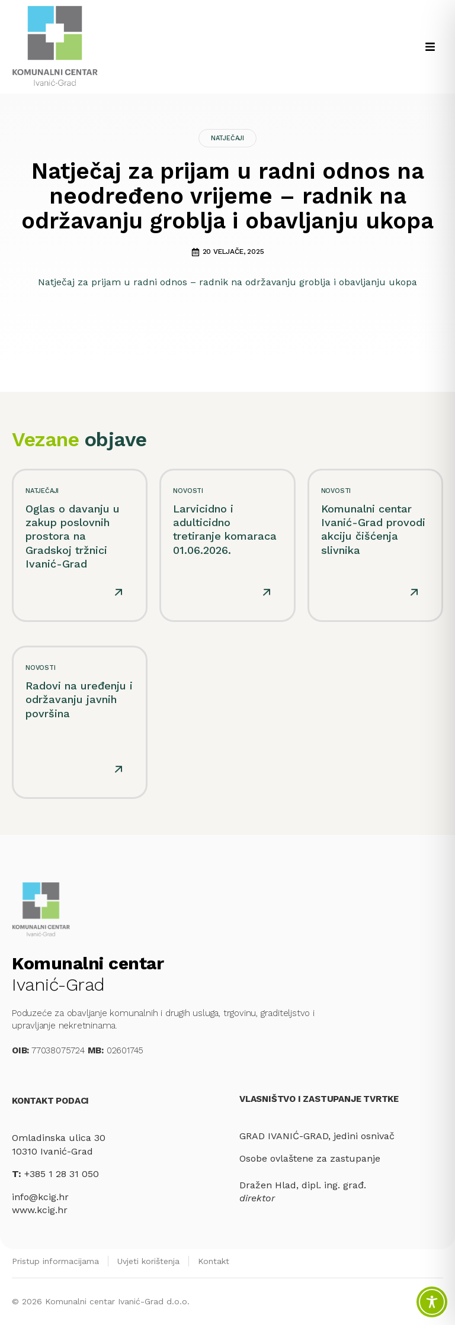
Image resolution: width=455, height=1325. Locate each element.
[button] (430, 46)
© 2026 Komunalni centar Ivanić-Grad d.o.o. (101, 1301)
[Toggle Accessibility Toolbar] (432, 1302)
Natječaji (227, 138)
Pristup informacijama (55, 1261)
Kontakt (213, 1261)
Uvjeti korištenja (148, 1261)
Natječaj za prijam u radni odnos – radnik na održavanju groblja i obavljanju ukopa (227, 282)
